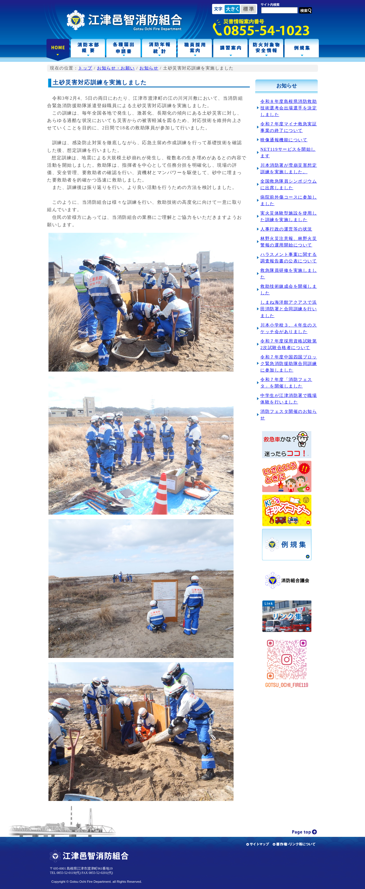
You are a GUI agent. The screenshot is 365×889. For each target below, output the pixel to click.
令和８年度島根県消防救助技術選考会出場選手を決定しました (288, 108)
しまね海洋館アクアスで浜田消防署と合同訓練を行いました (288, 309)
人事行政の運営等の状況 (286, 229)
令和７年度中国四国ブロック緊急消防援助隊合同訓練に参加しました (288, 363)
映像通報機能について (283, 139)
